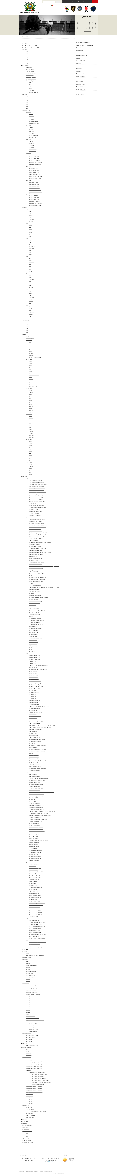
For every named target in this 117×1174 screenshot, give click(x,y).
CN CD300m (32, 593)
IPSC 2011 (31, 133)
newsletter (49, 1171)
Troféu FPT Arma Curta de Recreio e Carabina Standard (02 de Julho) (44, 587)
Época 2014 (28, 166)
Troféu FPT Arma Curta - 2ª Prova (36, 794)
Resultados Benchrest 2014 (35, 178)
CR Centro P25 (32, 694)
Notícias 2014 (29, 414)
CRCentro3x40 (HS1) (33, 556)
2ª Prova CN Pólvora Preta (35, 515)
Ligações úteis (26, 1129)
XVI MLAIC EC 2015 (27, 1140)
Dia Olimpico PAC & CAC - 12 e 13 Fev (37, 527)
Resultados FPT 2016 (33, 195)
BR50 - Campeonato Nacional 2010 (36, 486)
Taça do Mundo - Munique (38, 1076)
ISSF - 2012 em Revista (34, 386)
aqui (73, 1158)
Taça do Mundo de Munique (35, 585)
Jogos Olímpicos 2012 (34, 375)
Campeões (25, 1119)
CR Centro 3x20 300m (34, 797)
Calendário (25, 49)
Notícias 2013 (29, 388)
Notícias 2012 (29, 359)
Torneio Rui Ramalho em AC (35, 595)
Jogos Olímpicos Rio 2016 (34, 946)
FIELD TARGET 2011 (33, 135)
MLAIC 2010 (31, 119)
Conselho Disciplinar (33, 1031)
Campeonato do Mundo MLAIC (35, 914)
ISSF (30, 84)
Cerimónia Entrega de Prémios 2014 (37, 922)
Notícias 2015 (29, 439)
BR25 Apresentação (33, 646)
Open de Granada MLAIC (34, 907)
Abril (30, 367)
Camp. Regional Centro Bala (35, 875)
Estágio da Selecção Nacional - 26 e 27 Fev (38, 533)
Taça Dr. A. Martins (33, 899)
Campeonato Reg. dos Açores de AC (37, 628)
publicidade (21, 1171)
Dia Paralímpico (32, 883)
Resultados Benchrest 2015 (35, 190)
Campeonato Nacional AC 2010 (36, 495)
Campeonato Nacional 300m (35, 909)
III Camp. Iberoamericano (34, 764)
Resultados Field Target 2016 (35, 203)
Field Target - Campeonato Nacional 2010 (38, 484)
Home (63, 1)
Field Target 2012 (33, 149)
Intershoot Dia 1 (32, 661)
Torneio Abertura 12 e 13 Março (36, 538)
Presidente (28, 967)
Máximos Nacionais (27, 1047)
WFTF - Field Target (30, 75)
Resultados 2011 (29, 1096)
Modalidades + (26, 1105)
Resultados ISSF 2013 (34, 156)
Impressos (28, 986)
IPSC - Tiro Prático (30, 71)
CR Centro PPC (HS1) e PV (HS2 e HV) (37, 577)
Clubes (30, 225)
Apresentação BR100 (33, 626)
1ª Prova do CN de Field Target (35, 550)
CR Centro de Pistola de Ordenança (37, 751)
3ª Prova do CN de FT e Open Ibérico (37, 579)
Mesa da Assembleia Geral (35, 1022)
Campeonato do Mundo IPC (35, 910)
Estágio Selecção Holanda (34, 790)
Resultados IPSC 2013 (34, 158)
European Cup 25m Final (34, 834)
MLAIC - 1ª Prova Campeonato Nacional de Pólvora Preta (41, 792)
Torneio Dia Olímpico (33, 799)
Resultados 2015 (29, 1103)
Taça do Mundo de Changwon (35, 558)
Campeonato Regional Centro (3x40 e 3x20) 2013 (40, 796)
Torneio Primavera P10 (34, 879)
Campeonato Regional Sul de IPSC (36, 573)
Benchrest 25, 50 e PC (31, 77)
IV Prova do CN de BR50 (34, 603)
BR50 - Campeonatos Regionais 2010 (37, 488)
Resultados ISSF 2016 (34, 197)
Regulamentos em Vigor (31, 79)
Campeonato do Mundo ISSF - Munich (37, 507)
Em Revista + (25, 476)
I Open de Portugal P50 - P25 (35, 821)
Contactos (28, 979)
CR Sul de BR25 (32, 690)
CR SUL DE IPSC (33, 718)
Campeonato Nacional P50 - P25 (36, 807)
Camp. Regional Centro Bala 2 (35, 877)
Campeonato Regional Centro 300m (37, 903)
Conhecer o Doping (27, 957)
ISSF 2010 (31, 116)
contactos (36, 1171)
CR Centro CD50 (32, 696)
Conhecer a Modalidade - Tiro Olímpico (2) (38, 1111)
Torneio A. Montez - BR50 (34, 782)
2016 (27, 63)
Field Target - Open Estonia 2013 (36, 829)
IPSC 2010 (31, 118)
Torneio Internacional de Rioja (35, 638)
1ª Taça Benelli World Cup (34, 544)
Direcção (28, 969)
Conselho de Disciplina (31, 971)
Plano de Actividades (30, 1016)
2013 (27, 57)
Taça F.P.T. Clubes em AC (34, 659)
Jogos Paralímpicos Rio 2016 (35, 947)
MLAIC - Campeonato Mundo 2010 (36, 490)
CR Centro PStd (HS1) (34, 692)
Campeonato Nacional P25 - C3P (36, 905)
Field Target (31, 90)
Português (54, 5)
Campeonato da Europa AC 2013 (36, 784)
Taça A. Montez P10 (33, 854)
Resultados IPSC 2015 (34, 186)
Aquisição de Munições (31, 990)
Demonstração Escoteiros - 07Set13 (37, 833)
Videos (27, 953)
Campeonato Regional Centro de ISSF (37, 548)
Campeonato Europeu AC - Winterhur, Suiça (41, 1082)
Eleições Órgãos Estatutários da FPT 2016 (35, 1020)
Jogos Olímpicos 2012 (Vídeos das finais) (35, 955)
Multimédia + (25, 951)
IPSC (30, 86)
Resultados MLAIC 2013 (34, 160)
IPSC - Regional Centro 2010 (35, 480)
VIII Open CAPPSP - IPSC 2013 (36, 788)
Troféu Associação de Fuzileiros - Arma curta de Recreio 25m (42, 811)
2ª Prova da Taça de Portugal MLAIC (37, 683)
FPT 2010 (31, 114)
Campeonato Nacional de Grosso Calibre (38, 760)
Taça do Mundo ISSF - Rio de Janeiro (40, 1080)
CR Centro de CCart (33, 634)
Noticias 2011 (29, 340)
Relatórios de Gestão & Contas (32, 1018)
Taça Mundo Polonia (33, 885)
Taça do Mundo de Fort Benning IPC (37, 938)
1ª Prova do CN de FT (34, 702)
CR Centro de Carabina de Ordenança (37, 749)
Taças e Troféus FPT (27, 320)
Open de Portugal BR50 (34, 920)
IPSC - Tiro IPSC (29, 1113)
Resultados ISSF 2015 (34, 184)
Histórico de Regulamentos (31, 81)
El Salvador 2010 (32, 503)
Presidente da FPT (33, 1023)
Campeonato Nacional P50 (35, 897)
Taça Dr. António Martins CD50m (36, 581)
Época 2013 (28, 153)
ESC (30, 236)
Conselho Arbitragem (30, 977)
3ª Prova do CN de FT (34, 757)
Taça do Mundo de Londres (35, 716)
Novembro (81, 18)
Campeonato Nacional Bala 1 (35, 729)
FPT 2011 (31, 127)
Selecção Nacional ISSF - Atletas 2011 (34, 1068)
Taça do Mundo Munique (34, 803)
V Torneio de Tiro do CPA (34, 591)
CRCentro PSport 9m (33, 599)
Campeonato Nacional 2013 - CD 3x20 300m (38, 813)
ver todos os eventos (87, 31)
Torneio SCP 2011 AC (34, 636)
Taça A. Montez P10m (34, 632)
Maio (30, 342)
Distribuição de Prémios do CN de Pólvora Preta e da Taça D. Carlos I (44, 566)
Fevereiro (31, 363)
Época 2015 (28, 180)
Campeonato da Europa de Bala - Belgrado (38, 597)
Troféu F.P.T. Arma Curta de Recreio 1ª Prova (39, 665)
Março (30, 365)
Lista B (33, 1027)
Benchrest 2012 (32, 151)
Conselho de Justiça (30, 975)
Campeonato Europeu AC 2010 (36, 499)
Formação (90, 1)
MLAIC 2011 (31, 131)
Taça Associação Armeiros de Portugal (37, 768)
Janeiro (30, 361)
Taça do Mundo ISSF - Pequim (39, 1078)
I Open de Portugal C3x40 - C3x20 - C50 (38, 819)
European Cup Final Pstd (34, 759)
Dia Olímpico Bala (33, 889)
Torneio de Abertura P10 (34, 657)
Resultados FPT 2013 (33, 155)
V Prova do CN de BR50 (34, 607)
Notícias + (25, 334)
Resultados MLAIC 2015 (34, 188)
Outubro (89, 17)
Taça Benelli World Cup (34, 679)
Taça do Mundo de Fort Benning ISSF (37, 926)
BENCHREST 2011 (33, 137)
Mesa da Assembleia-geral (31, 965)
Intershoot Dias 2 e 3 (33, 663)
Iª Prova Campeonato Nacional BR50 (37, 536)
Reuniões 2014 (29, 1039)
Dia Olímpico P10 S (33, 673)
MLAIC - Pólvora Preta (31, 73)
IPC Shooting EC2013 (34, 838)
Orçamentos (28, 1014)
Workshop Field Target (34, 860)
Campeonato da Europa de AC (35, 924)
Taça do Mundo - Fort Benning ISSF (37, 505)
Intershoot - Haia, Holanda (38, 1084)
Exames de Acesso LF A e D (32, 1045)
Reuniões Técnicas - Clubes (32, 1035)
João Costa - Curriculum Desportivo (36, 1060)
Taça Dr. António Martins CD (35, 681)
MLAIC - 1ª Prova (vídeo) (34, 776)
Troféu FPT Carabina (33, 642)
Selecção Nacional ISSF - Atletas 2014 (34, 1088)
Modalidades (28, 1070)
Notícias (27, 336)
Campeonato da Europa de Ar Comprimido (38, 669)
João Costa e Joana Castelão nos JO (37, 739)
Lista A (33, 1025)
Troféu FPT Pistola (33, 640)
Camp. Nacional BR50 (34, 823)
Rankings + (25, 207)
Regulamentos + (26, 65)
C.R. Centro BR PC (33, 731)
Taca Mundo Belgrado (34, 509)
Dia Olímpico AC (32, 866)
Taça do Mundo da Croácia (35, 932)
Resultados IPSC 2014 (34, 172)
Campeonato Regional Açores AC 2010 (37, 494)
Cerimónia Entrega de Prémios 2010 (37, 501)
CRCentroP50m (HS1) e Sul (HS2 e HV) (37, 554)
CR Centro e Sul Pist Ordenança (36, 612)
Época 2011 (28, 125)
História (27, 961)
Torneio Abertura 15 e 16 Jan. (35, 521)
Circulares (25, 94)
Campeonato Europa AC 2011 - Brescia (37, 534)
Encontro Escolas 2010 (34, 513)
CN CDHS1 (31, 583)
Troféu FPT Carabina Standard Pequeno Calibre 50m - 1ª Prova (43, 725)
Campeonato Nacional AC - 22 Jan (36, 523)
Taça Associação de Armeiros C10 (36, 850)
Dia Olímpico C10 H (33, 675)
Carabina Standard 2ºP (34, 842)
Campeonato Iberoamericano (35, 887)
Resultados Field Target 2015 (35, 192)
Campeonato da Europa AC (35, 868)
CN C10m (31, 649)
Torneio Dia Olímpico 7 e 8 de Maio (36, 562)
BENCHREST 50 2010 (34, 123)
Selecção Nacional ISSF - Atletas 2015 (34, 1090)
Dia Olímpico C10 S (33, 677)
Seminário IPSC (32, 873)
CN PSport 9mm (32, 605)
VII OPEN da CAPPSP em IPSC (36, 686)
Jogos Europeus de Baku (34, 930)
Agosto (30, 347)
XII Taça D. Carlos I (33, 710)
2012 (27, 55)
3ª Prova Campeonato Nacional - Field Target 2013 (40, 815)
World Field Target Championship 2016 (31, 47)
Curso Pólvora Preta (33, 720)
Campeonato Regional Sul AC (35, 622)
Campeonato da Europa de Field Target (37, 934)
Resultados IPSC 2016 (34, 199)
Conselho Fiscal (29, 973)
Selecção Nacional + (27, 1057)
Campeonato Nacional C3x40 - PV (36, 809)
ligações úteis (43, 1171)
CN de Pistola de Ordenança (35, 618)
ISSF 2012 (31, 143)
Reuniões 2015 (29, 1041)
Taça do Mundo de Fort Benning (36, 568)
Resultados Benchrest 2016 (35, 205)
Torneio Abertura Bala (33, 870)
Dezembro (31, 355)
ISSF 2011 (31, 129)
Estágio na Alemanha (33, 735)
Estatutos (28, 963)
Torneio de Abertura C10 (34, 655)
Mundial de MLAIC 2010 (28, 1142)
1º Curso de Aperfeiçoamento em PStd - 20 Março (40, 542)
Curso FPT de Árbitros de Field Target (37, 780)
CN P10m (31, 647)
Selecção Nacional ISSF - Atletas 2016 (34, 1092)
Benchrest (31, 221)
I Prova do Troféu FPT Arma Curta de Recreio (39, 778)
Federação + (68, 1)
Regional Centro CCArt (34, 836)
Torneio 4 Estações (33, 881)
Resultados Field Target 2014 (35, 176)
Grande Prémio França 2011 (35, 529)
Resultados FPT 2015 (33, 182)
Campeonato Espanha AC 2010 (36, 497)
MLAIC (30, 88)
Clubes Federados (80, 94)
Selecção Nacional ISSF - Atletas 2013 (34, 1086)
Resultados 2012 (29, 1098)
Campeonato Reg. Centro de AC (36, 624)
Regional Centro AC (33, 844)
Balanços (28, 1012)
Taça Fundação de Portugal (35, 762)
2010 (27, 51)
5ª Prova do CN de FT (34, 608)
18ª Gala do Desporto (33, 848)
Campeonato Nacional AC (34, 770)
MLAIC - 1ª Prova (33, 774)
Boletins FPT (25, 949)
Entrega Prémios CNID (34, 891)
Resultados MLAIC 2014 (34, 174)
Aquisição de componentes (31, 992)
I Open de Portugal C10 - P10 (35, 817)
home (27, 36)
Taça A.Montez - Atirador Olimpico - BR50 (38, 525)
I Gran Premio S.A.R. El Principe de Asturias (38, 840)
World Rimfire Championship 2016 (30, 45)
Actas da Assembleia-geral (31, 985)
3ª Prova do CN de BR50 (34, 589)
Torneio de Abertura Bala (34, 786)
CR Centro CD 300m (33, 560)
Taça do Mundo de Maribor (35, 901)
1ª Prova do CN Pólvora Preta (35, 531)
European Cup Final (33, 916)
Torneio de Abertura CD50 (34, 688)
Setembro (84, 17)
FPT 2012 (31, 141)
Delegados (28, 981)
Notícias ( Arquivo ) (30, 338)
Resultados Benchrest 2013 (35, 164)
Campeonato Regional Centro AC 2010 (37, 492)
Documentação (75, 1)
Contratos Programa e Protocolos (33, 994)
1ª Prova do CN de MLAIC (34, 700)
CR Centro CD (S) (33, 714)
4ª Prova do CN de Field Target (35, 601)
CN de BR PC (32, 743)
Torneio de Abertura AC (34, 864)
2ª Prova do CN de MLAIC (34, 708)
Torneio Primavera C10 (34, 893)
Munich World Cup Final (34, 846)
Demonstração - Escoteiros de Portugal (37, 745)
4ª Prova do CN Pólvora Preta (35, 564)
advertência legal (29, 1171)
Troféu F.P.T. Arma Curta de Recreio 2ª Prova (39, 706)
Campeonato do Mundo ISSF (35, 912)
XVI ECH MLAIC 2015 (34, 936)
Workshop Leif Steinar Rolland (35, 712)
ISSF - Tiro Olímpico (30, 69)
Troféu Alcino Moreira (33, 540)
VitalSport (31, 616)
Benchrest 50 (32, 246)
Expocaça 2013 (32, 801)
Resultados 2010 (29, 1094)
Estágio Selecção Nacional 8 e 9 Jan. (37, 519)
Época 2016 (28, 194)
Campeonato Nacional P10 (35, 858)
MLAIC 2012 (31, 147)
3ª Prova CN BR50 (33, 733)
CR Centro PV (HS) (33, 698)
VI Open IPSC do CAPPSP (35, 546)
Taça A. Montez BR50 (33, 667)
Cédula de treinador (27, 1138)
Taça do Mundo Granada (34, 825)
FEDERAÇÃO (29, 67)
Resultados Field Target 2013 (35, 162)
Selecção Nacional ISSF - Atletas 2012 (34, 1066)
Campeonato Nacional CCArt (35, 852)
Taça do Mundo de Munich (34, 944)
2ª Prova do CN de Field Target (35, 571)
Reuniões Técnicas (83, 1)
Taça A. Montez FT (33, 644)
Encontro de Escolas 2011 (34, 614)
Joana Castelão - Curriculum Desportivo (37, 1062)
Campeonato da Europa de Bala (36, 827)
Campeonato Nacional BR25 (35, 741)
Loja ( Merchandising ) (27, 1125)
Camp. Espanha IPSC (34, 755)
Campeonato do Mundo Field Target (37, 831)
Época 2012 (28, 139)
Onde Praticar (26, 1121)
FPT (30, 82)
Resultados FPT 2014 (33, 168)
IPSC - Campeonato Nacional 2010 (36, 482)
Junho (30, 344)
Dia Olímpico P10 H (33, 671)
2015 (27, 61)
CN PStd (31, 575)
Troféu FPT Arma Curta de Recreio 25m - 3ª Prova (40, 727)
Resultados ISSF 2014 (34, 170)
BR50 (30, 268)
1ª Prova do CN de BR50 (34, 704)
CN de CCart (32, 651)
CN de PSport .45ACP (34, 630)
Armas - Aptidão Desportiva (32, 988)
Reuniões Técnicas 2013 (31, 1037)
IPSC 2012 (31, 145)
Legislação (28, 1010)
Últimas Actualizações (27, 1131)
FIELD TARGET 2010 (33, 121)
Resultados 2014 (29, 1101)
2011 (27, 53)
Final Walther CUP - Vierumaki (35, 511)
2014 (27, 59)
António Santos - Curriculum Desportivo (37, 1064)
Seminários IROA (33, 747)
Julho (30, 345)
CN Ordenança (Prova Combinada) (36, 620)
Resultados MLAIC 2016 (34, 201)
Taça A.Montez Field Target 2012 (36, 684)
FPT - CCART (29, 1107)
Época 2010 (28, 112)
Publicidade (25, 1123)
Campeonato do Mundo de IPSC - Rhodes (38, 610)
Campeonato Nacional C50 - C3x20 (36, 805)
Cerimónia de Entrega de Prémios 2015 (37, 942)
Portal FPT (25, 43)
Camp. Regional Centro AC (35, 766)
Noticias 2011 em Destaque (35, 357)
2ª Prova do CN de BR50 (34, 723)
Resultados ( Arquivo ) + (28, 110)
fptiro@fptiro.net (51, 1161)
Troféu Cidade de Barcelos (35, 737)
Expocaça (31, 570)
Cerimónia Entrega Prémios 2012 (36, 721)
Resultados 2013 (29, 1099)
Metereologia (25, 1127)
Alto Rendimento (29, 1059)
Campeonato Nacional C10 (35, 856)
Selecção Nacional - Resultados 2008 (37, 1072)
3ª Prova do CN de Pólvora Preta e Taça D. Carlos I (40, 552)
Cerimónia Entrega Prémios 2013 (36, 872)
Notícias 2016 (29, 462)
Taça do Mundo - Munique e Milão (39, 1074)
